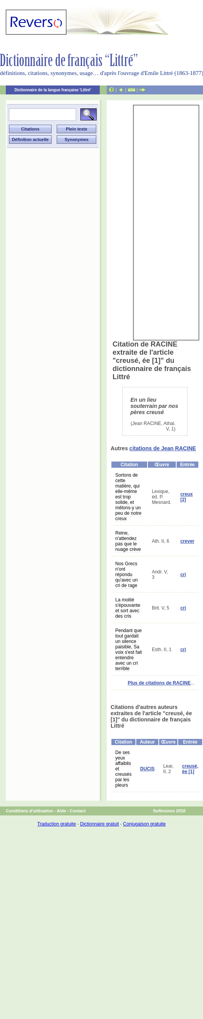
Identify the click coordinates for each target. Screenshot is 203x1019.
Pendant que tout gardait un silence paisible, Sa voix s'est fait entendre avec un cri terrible (128, 649)
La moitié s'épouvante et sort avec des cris (127, 608)
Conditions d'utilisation (29, 810)
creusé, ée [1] (190, 768)
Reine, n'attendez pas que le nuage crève (128, 541)
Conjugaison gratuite (144, 824)
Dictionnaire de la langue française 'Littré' (52, 90)
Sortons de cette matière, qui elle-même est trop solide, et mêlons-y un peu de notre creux (128, 496)
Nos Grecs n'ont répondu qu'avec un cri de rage (126, 574)
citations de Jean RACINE (162, 448)
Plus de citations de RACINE (159, 683)
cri (183, 574)
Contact (78, 810)
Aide (61, 810)
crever (187, 541)
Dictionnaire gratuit (99, 824)
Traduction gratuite (56, 824)
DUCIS (147, 769)
